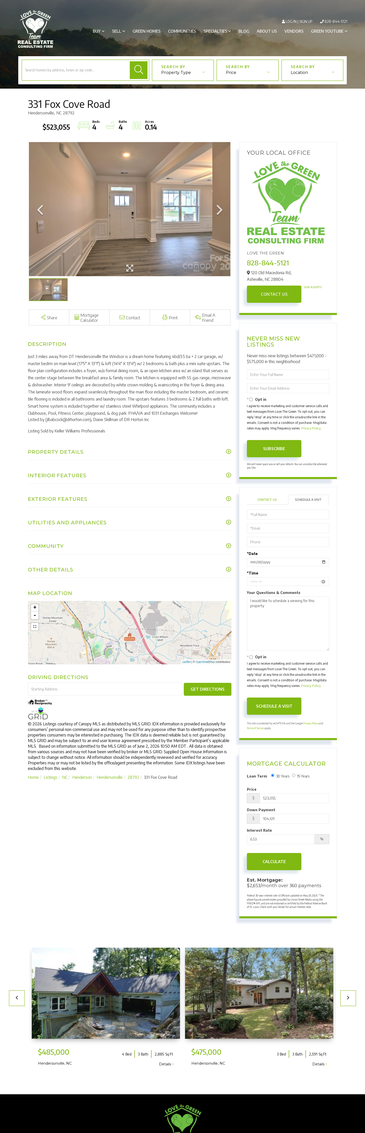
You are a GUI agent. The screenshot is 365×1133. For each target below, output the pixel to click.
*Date (252, 553)
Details (165, 1064)
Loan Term (257, 776)
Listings (50, 777)
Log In (291, 21)
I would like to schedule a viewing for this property (288, 624)
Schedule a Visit (308, 500)
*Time (252, 573)
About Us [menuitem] (267, 31)
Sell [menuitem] (116, 31)
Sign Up (306, 21)
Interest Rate (259, 830)
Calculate (274, 861)
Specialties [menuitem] (215, 31)
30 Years (280, 776)
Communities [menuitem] (182, 31)
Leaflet (186, 661)
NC (64, 777)
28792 (133, 777)
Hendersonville (110, 777)
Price (231, 72)
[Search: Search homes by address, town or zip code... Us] (75, 70)
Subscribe (274, 448)
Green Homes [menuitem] (146, 31)
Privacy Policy (311, 428)
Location (299, 72)
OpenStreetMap (205, 661)
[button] (139, 70)
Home (33, 777)
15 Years (300, 776)
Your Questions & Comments (273, 592)
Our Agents (313, 287)
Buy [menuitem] (97, 31)
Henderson (82, 777)
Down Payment (261, 810)
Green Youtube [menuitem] (327, 31)
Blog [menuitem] (244, 31)
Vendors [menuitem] (293, 31)
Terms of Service (255, 728)
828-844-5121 (335, 21)
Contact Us (274, 294)
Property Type (176, 72)
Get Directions (208, 689)
